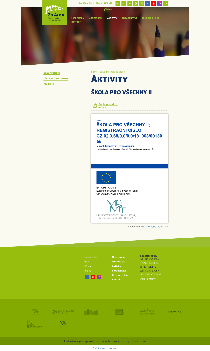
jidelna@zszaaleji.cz (150, 274)
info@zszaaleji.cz (149, 262)
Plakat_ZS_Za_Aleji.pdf (157, 226)
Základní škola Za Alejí (111, 71)
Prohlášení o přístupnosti (79, 341)
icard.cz (116, 341)
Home (94, 71)
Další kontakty (147, 278)
